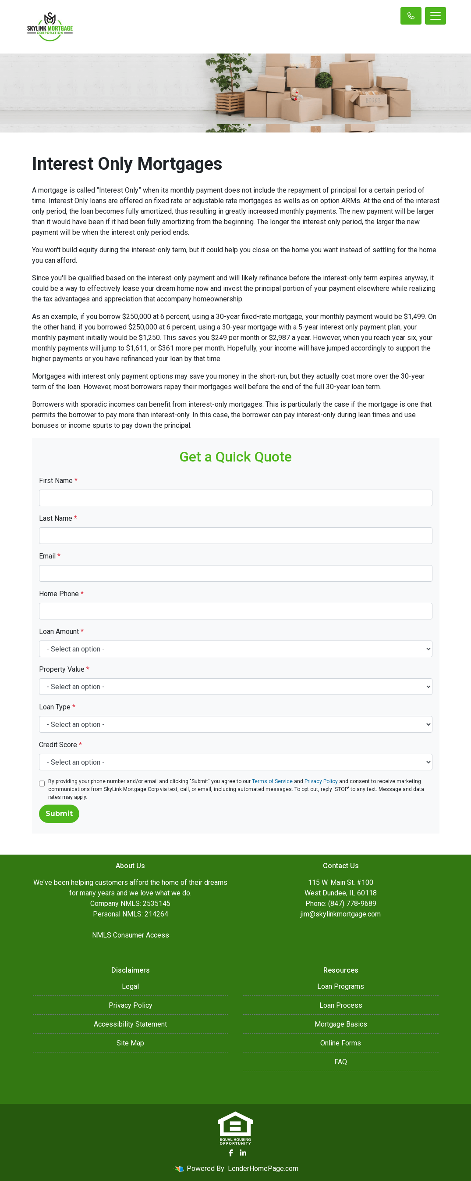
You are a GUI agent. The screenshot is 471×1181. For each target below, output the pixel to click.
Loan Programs (340, 986)
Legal (130, 986)
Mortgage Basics (341, 1024)
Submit (59, 813)
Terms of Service (272, 781)
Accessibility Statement (130, 1024)
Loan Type (57, 707)
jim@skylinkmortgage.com (341, 914)
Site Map (130, 1043)
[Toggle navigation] (435, 16)
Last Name (58, 518)
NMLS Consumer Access (130, 935)
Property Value (64, 669)
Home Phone (61, 594)
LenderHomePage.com (263, 1168)
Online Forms (340, 1043)
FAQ (340, 1062)
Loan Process (340, 1005)
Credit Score (60, 745)
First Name (58, 480)
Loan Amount (61, 631)
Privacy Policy (321, 781)
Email (49, 556)
